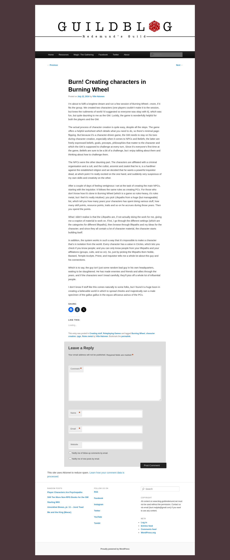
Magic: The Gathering (84, 54)
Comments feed (149, 529)
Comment (76, 369)
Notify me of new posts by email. (86, 459)
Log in (144, 522)
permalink (125, 336)
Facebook (103, 54)
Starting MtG (53, 502)
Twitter (116, 54)
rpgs (79, 336)
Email (75, 429)
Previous (52, 65)
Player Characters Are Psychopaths (64, 492)
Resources (64, 54)
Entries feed (147, 526)
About (126, 54)
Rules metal (87, 336)
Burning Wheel (138, 333)
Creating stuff (96, 333)
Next (179, 65)
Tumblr (97, 523)
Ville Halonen (98, 96)
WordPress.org (148, 532)
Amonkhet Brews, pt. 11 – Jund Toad (65, 507)
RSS (96, 492)
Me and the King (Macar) (59, 512)
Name (75, 413)
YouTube (98, 517)
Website (74, 444)
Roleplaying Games (112, 333)
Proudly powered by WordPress (114, 549)
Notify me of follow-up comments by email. (90, 453)
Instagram (98, 504)
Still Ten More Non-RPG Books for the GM (67, 497)
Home (51, 54)
